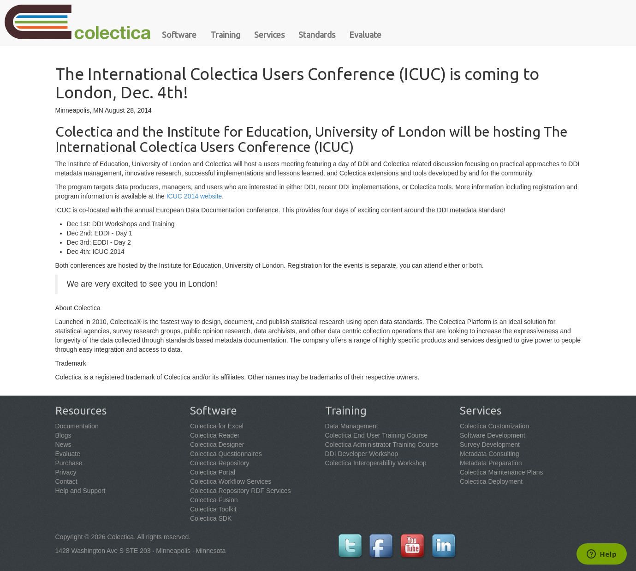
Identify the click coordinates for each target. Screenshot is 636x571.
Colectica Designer (217, 444)
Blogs (63, 435)
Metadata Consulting (489, 453)
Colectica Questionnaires (226, 453)
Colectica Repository (219, 463)
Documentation (77, 426)
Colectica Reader (214, 435)
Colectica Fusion (214, 500)
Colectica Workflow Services (230, 481)
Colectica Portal (212, 472)
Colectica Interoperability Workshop (376, 463)
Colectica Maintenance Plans (501, 472)
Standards (316, 34)
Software (179, 34)
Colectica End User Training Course (376, 435)
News (63, 444)
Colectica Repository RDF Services (240, 490)
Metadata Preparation (491, 463)
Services (269, 34)
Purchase (69, 463)
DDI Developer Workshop (361, 453)
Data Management (351, 426)
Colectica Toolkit (213, 509)
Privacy (66, 472)
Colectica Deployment (491, 481)
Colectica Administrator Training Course (382, 444)
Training (225, 34)
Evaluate (365, 34)
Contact (66, 481)
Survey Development (490, 444)
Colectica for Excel (217, 426)
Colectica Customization (494, 426)
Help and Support (80, 490)
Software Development (492, 435)
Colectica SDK (211, 518)
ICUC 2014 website (194, 196)
